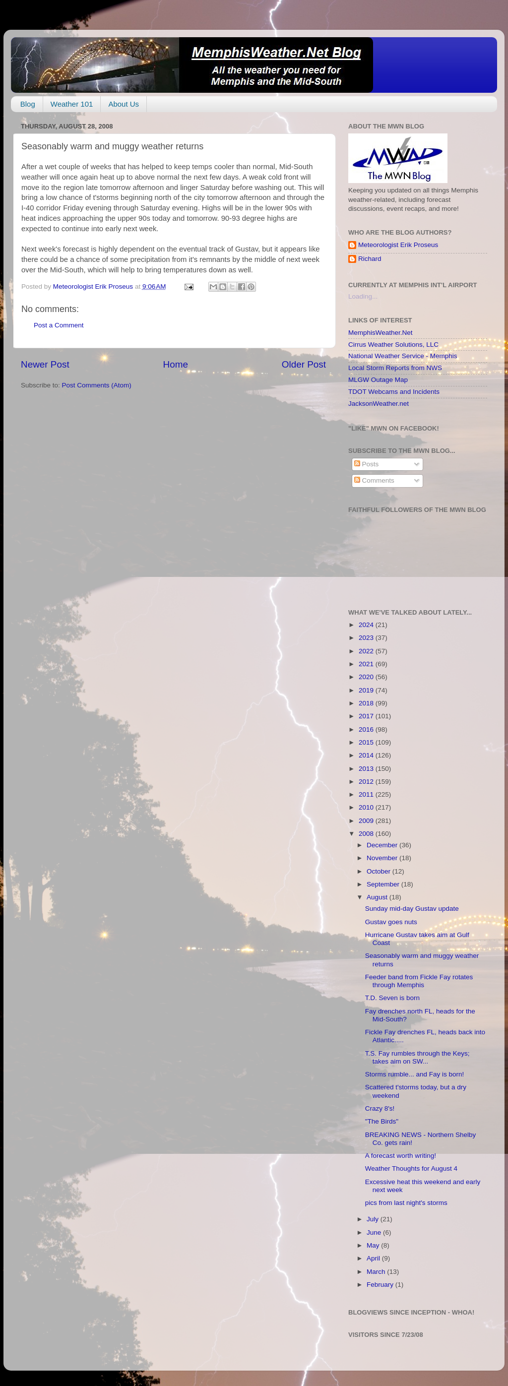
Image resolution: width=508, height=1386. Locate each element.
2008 (367, 833)
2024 (367, 625)
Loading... (363, 296)
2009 (367, 820)
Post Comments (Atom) (96, 385)
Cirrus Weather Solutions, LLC (393, 344)
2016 (367, 729)
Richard (369, 258)
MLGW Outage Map (378, 379)
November (383, 858)
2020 (367, 677)
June (375, 1232)
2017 (367, 716)
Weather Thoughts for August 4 (411, 1168)
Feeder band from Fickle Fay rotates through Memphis (419, 981)
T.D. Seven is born (392, 998)
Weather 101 (72, 104)
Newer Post (45, 364)
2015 (367, 742)
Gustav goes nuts (391, 922)
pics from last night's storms (406, 1202)
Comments (374, 480)
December (383, 845)
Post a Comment (59, 325)
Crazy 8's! (380, 1108)
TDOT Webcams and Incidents (394, 391)
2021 (367, 664)
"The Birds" (381, 1121)
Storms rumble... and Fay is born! (414, 1074)
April (374, 1258)
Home (175, 364)
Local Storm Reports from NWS (395, 368)
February (381, 1284)
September (384, 884)
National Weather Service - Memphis (402, 356)
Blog (27, 104)
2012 (367, 781)
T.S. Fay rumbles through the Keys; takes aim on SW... (417, 1057)
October (379, 871)
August (378, 897)
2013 (367, 768)
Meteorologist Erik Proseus (398, 245)
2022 (367, 651)
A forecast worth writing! (400, 1155)
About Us (123, 104)
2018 (367, 703)
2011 (367, 794)
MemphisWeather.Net (380, 332)
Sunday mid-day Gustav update (412, 908)
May (374, 1245)
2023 (367, 637)
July (374, 1219)
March (377, 1271)
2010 (367, 807)
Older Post (304, 364)
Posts (366, 464)
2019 (367, 690)
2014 (367, 755)
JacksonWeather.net (378, 403)
